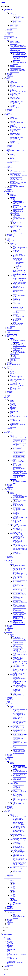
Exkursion (12, 419)
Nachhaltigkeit (13, 88)
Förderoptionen (16, 60)
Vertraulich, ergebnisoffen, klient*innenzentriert (19, 568)
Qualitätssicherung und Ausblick (17, 186)
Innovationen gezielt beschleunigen (18, 46)
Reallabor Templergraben (19, 283)
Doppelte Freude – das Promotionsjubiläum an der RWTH (19, 640)
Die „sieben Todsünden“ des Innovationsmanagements (19, 606)
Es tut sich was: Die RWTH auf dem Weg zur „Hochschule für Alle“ (20, 768)
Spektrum (12, 436)
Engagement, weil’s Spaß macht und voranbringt (19, 619)
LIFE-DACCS (13, 407)
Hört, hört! (15, 552)
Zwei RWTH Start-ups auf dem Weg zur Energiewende (19, 684)
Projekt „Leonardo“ (17, 214)
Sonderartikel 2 (13, 28)
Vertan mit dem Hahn (18, 622)
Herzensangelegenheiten (18, 590)
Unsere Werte (7, 78)
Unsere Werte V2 (8, 114)
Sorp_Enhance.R (14, 411)
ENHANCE (15, 231)
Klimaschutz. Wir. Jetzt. (18, 749)
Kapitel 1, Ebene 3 (20, 17)
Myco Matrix (16, 205)
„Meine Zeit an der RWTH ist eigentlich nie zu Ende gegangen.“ (20, 670)
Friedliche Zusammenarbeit (16, 86)
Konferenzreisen (13, 384)
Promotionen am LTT (15, 383)
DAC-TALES (13, 372)
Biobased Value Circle (18, 209)
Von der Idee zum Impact (19, 851)
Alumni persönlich (14, 449)
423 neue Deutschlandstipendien (18, 503)
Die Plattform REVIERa (15, 68)
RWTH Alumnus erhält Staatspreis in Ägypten (18, 848)
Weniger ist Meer (17, 694)
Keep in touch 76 (8, 632)
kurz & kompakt (16, 666)
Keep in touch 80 (8, 811)
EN (4, 974)
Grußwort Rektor (14, 41)
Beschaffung (16, 312)
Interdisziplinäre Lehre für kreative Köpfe (19, 598)
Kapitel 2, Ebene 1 (14, 20)
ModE (11, 413)
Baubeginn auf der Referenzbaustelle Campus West (19, 468)
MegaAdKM (13, 405)
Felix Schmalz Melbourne (16, 376)
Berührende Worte (17, 646)
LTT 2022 (6, 367)
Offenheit (12, 89)
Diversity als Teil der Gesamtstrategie (15, 184)
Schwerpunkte (13, 159)
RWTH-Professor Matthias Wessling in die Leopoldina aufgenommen (19, 443)
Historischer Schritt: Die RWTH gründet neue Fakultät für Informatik (20, 859)
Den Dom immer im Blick (19, 673)
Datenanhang (13, 326)
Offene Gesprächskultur (15, 103)
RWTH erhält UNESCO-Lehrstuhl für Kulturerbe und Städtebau (19, 595)
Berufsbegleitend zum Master (20, 866)
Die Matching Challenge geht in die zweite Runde (20, 575)
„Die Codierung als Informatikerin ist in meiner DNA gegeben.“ (19, 531)
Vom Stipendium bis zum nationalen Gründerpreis (19, 455)
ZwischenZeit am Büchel (19, 624)
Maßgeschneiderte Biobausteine (17, 70)
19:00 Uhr (12, 884)
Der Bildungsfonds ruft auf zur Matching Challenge (20, 446)
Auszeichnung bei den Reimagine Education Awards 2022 (20, 603)
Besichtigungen (13, 900)
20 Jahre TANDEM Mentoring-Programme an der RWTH (20, 661)
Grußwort (12, 154)
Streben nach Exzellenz (15, 107)
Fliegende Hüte (16, 501)
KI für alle (15, 675)
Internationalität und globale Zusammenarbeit (16, 102)
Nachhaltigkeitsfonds (18, 323)
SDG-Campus (16, 296)
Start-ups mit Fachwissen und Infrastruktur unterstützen (20, 546)
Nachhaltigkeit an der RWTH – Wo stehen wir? (20, 248)
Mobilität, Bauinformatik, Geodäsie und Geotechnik (19, 352)
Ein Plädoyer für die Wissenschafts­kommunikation (20, 495)
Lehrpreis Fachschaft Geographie (18, 290)
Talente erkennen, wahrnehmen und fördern (19, 509)
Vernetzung (15, 251)
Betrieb (11, 221)
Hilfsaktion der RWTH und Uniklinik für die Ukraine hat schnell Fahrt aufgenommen (20, 439)
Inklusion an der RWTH (18, 824)
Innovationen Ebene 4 (21, 500)
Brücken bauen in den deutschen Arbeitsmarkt (18, 823)
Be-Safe (11, 375)
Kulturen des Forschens (18, 537)
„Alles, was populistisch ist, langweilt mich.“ (19, 731)
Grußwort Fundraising (15, 42)
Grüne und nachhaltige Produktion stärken (18, 535)
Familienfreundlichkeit (15, 96)
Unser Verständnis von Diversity (17, 171)
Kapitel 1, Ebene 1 (14, 14)
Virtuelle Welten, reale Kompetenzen (18, 853)
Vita (14, 61)
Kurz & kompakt (17, 448)
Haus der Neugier (17, 871)
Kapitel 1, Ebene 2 (17, 16)
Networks (12, 158)
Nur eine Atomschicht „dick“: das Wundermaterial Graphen (20, 54)
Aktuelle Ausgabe (8, 9)
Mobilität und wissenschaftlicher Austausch (20, 262)
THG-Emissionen (17, 319)
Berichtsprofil (13, 195)
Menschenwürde (13, 82)
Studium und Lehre (14, 213)
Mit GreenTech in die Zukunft (20, 613)
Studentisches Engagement (19, 295)
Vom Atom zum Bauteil (15, 50)
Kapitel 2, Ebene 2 (17, 21)
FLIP (14, 223)
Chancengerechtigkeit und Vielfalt (18, 92)
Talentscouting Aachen (18, 229)
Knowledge (12, 155)
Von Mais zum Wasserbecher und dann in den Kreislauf (19, 687)
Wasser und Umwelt (17, 344)
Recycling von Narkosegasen (20, 206)
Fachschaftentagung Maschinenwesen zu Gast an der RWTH (19, 781)
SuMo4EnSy (13, 403)
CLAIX (14, 199)
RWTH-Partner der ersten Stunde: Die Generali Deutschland (19, 476)
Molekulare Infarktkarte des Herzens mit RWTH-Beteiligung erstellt (19, 540)
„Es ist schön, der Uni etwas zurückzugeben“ (19, 566)
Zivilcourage (13, 90)
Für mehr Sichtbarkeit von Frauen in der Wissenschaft (19, 713)
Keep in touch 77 (8, 703)
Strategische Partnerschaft (19, 265)
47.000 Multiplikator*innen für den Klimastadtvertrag (19, 751)
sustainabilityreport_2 (9, 241)
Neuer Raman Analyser (15, 378)
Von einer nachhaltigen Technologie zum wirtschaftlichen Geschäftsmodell (18, 787)
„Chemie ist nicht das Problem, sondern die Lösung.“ (18, 644)
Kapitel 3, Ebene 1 (14, 22)
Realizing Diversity (17, 711)
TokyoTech (12, 404)
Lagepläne (12, 904)
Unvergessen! (16, 513)
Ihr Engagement (13, 44)
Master (5, 10)
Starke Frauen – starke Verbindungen (18, 511)
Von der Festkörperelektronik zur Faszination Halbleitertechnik (20, 527)
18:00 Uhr (12, 882)
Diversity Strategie (8, 167)
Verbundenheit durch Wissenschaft (18, 515)
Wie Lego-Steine (17, 465)
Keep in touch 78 (8, 759)
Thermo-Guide (13, 380)
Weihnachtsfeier (13, 389)
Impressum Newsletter (9, 36)
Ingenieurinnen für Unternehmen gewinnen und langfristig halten (19, 678)
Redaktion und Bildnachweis (13, 364)
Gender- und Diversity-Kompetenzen (18, 175)
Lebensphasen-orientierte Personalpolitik (16, 177)
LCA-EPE (12, 415)
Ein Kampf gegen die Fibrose (20, 734)
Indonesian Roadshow (18, 658)
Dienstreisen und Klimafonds (20, 317)
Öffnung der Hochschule (15, 173)
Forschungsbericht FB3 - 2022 (11, 335)
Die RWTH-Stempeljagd (15, 903)
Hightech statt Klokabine (18, 864)
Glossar (8, 34)
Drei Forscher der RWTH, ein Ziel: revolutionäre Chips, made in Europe (20, 57)
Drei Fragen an (16, 276)
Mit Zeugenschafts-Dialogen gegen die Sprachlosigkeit (19, 862)
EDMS (14, 322)
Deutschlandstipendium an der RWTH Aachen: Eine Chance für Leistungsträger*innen (20, 773)
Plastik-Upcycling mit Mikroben (17, 69)
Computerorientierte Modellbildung (17, 349)
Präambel (12, 81)
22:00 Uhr (12, 892)
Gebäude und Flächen (18, 307)
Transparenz (12, 105)
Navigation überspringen (6, 934)
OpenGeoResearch (17, 464)
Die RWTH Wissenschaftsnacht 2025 (12, 878)
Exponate (12, 898)
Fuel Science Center (17, 201)
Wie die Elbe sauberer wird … (20, 816)
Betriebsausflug (13, 382)
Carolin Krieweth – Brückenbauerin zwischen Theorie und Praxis (19, 845)
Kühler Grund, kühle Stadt (19, 695)
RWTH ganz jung (17, 770)
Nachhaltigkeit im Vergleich (19, 274)
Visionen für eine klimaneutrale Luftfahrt (18, 611)
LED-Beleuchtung (17, 222)
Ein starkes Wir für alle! (18, 725)
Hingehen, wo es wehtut (18, 753)
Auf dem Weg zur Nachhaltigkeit (17, 521)
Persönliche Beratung (15, 72)
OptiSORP (12, 408)
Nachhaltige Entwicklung (16, 233)
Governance (12, 197)
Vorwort (11, 13)
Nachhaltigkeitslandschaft (19, 272)
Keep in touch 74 (8, 489)
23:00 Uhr (12, 895)
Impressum (9, 30)
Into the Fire (15, 719)
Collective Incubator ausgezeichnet (17, 717)
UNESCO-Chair (16, 299)
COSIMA (12, 371)
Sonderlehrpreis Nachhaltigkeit (16, 216)
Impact (11, 157)
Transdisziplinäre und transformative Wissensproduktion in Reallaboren (18, 737)
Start (8, 12)
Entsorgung (15, 314)
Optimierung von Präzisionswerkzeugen (18, 211)
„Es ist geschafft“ (17, 637)
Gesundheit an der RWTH (19, 657)
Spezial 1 (15, 355)
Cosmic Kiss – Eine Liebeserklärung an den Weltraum (18, 585)
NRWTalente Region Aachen (19, 570)
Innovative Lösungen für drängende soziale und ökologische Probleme (18, 616)
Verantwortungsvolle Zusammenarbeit (14, 99)
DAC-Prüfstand (13, 409)
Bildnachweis (10, 32)
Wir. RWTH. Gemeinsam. (19, 765)
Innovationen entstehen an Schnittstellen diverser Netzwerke (19, 452)
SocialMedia (13, 427)
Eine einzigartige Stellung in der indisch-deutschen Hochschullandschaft (19, 722)
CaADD (11, 412)
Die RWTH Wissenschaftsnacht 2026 (12, 910)
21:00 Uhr (12, 890)
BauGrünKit (15, 298)
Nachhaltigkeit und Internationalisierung (17, 259)
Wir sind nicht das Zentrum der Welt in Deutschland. (19, 728)
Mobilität (15, 315)
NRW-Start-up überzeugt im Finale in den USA (19, 471)
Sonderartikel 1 (13, 26)
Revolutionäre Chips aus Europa (17, 52)
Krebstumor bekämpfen (15, 66)
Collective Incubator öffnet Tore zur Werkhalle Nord (19, 828)
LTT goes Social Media (15, 388)
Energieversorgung (17, 308)
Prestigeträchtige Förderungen (20, 473)
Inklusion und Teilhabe (15, 93)
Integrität (12, 106)
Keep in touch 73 (8, 432)
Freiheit (11, 84)
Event (14, 883)
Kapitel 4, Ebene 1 (14, 24)
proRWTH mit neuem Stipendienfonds (18, 506)
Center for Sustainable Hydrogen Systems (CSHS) (19, 281)
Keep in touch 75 (8, 560)
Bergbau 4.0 (12, 65)
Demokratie (12, 85)
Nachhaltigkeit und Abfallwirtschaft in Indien (19, 578)
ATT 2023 (12, 401)
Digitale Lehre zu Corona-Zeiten (17, 379)
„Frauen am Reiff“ (17, 600)
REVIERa (15, 230)
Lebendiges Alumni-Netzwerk (20, 580)
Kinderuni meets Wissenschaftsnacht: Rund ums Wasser (19, 917)
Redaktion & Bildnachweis (13, 237)
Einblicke (6, 38)
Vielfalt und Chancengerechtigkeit (18, 572)
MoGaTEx (12, 374)
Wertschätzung (13, 94)
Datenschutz (9, 29)
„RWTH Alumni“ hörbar (18, 665)
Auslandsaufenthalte (14, 423)
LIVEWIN (15, 320)
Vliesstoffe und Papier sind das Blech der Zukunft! (20, 800)
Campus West (16, 225)
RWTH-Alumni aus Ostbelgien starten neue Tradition (18, 819)
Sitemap (8, 33)
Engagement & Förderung (16, 834)
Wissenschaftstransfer (15, 358)
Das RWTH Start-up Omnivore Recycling (18, 795)
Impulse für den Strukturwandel (17, 45)
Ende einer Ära (16, 715)
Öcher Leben (13, 479)
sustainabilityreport (8, 191)
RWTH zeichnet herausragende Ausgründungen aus (20, 742)
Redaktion (9, 189)
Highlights (12, 359)
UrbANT (15, 207)
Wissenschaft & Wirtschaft (16, 460)
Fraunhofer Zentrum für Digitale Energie (18, 203)
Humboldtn (18, 252)
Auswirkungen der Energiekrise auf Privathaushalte (17, 690)
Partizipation (16, 250)
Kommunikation (16, 268)
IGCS (17, 267)
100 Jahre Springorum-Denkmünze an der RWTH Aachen (19, 831)
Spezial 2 (15, 356)
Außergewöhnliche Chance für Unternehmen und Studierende (20, 549)
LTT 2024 (3, 2)
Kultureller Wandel (14, 174)
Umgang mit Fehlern (14, 97)
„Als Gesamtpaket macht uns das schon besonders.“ (19, 588)
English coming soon (12, 334)
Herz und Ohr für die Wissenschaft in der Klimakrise (18, 649)
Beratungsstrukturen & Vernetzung (18, 182)
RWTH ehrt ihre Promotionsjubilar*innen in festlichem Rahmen (19, 777)
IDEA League (19, 254)
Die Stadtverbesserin (17, 553)
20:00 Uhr (12, 887)
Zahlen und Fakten (14, 161)
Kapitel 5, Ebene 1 (14, 25)
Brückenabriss (16, 480)
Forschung (12, 198)
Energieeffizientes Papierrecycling (17, 543)
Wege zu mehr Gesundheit (19, 826)
